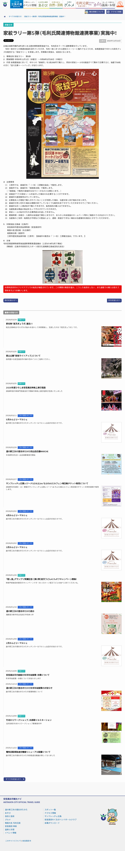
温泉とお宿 (9, 829)
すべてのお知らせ (15, 16)
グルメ (8, 819)
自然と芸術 (9, 816)
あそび (8, 813)
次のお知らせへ (114, 300)
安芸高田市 (26, 841)
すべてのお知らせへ (13, 779)
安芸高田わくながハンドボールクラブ (61, 819)
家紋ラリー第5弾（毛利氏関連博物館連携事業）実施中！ (45, 16)
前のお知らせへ (11, 300)
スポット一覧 (50, 809)
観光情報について (94, 12)
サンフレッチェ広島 (53, 816)
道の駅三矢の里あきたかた (16, 809)
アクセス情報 (114, 12)
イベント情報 (10, 833)
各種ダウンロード (52, 823)
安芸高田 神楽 (11, 826)
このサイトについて (13, 841)
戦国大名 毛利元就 (13, 823)
